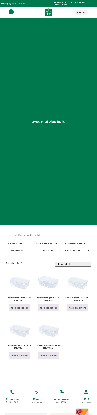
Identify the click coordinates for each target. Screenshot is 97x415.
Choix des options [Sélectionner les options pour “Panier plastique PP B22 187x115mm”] (48, 355)
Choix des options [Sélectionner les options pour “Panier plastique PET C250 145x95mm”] (77, 307)
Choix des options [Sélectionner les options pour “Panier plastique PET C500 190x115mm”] (19, 355)
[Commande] (73, 264)
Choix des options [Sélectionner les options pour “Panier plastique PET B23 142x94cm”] (48, 307)
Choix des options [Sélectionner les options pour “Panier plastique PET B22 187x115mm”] (19, 307)
